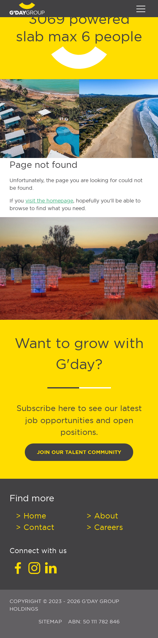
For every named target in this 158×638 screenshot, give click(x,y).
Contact (37, 527)
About (105, 515)
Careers (107, 527)
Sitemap (51, 621)
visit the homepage (49, 200)
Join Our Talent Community (79, 452)
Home (33, 515)
